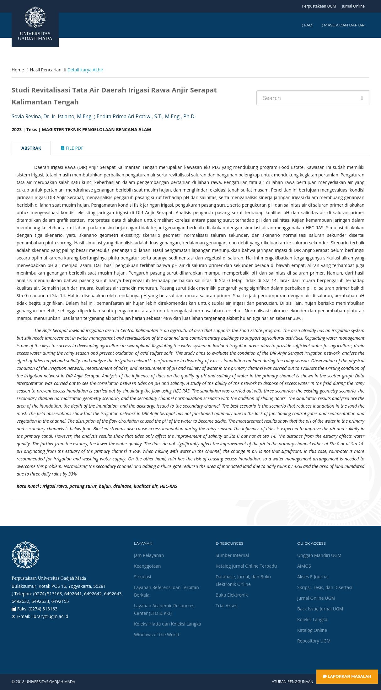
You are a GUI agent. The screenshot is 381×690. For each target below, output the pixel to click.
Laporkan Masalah (347, 676)
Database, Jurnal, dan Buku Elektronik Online (243, 580)
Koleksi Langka (312, 619)
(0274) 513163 (43, 609)
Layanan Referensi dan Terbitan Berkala (166, 591)
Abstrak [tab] (31, 148)
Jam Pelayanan (149, 555)
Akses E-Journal (313, 577)
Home (18, 70)
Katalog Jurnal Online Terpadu (246, 566)
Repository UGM (313, 641)
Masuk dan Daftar (343, 25)
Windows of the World (156, 634)
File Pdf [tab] (72, 148)
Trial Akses (226, 606)
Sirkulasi (142, 577)
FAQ (307, 25)
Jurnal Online (353, 6)
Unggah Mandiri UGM (319, 555)
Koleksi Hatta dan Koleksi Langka (167, 624)
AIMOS (304, 566)
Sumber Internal (232, 555)
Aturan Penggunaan (292, 682)
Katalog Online (312, 630)
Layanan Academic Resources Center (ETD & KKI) (164, 609)
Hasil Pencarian (45, 70)
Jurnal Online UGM (316, 598)
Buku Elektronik (232, 595)
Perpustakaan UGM (319, 6)
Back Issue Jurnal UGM (320, 609)
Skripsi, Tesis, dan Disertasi (324, 587)
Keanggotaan (147, 566)
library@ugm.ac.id (49, 616)
